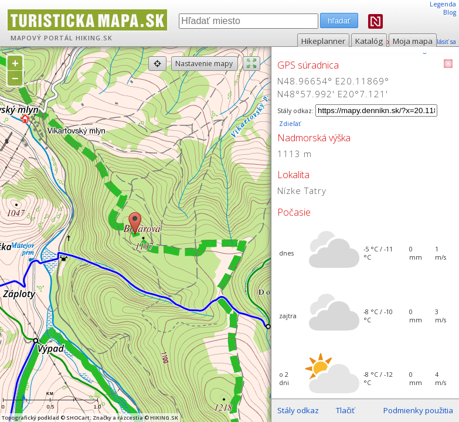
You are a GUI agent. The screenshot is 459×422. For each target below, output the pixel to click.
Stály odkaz (298, 410)
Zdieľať (289, 124)
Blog (449, 12)
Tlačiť (345, 410)
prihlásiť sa (440, 42)
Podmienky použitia (418, 410)
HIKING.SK (94, 38)
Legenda (443, 4)
